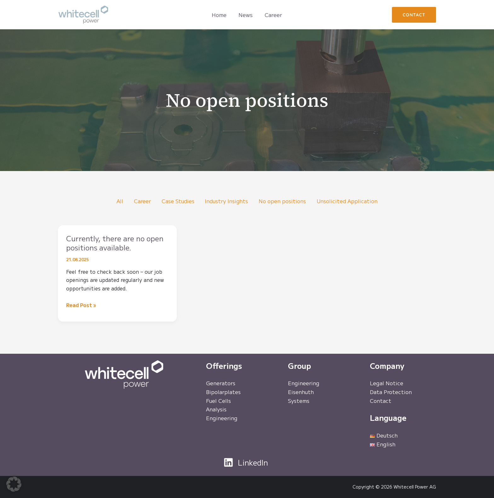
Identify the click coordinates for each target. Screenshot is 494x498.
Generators (221, 383)
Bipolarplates (224, 392)
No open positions (284, 201)
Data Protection (391, 392)
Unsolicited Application (349, 201)
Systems (299, 401)
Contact (380, 401)
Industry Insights (226, 201)
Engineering (222, 419)
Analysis (216, 410)
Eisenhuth (301, 392)
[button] (414, 15)
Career (140, 201)
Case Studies (176, 201)
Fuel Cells (218, 401)
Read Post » (81, 305)
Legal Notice (386, 383)
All (117, 201)
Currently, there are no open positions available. (111, 243)
